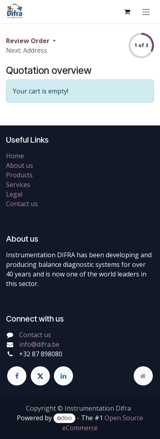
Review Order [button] (28, 40)
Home (15, 155)
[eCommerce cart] (127, 12)
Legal (14, 194)
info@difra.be (39, 344)
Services (18, 184)
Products (19, 175)
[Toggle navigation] (146, 11)
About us (19, 165)
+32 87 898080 (40, 354)
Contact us (22, 203)
